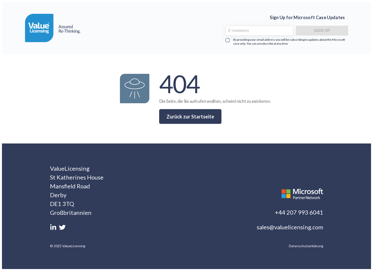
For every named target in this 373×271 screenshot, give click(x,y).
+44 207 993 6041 (299, 212)
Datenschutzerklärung (306, 246)
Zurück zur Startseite (190, 116)
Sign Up (322, 30)
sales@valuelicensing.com (290, 227)
